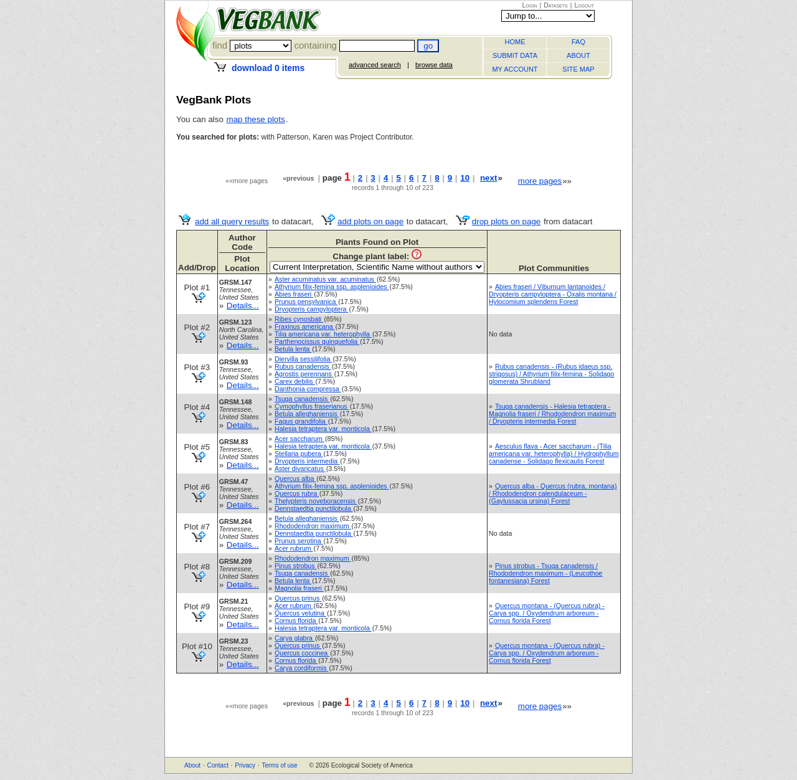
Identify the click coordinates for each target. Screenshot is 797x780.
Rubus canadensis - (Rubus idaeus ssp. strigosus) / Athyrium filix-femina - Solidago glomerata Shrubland (551, 374)
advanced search (375, 65)
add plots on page (370, 221)
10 (464, 178)
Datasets (556, 5)
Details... (243, 305)
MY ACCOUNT (514, 69)
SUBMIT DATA (515, 55)
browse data (434, 65)
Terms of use (279, 765)
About (192, 765)
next (488, 178)
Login (529, 5)
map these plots (256, 119)
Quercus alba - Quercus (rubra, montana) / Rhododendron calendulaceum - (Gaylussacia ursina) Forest (552, 493)
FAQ (578, 41)
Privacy (245, 765)
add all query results (232, 221)
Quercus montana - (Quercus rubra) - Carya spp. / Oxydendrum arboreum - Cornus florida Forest (547, 613)
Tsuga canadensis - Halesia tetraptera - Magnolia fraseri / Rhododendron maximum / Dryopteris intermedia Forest (552, 413)
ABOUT (578, 55)
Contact (217, 765)
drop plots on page (506, 221)
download (268, 68)
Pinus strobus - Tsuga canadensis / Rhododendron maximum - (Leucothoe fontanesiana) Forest (545, 573)
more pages (540, 181)
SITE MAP (578, 69)
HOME (515, 41)
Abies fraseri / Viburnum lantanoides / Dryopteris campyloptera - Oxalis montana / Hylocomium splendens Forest (552, 294)
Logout (584, 5)
